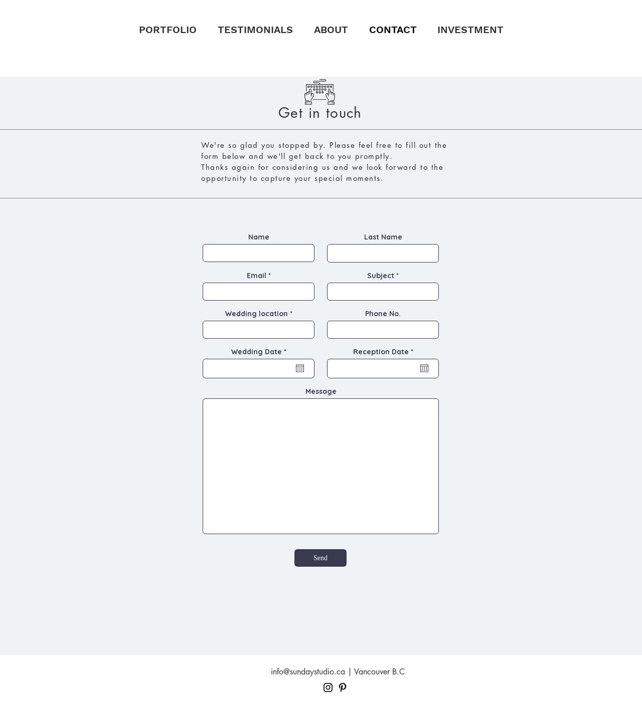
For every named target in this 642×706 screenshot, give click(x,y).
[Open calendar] (300, 368)
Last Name (383, 237)
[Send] (320, 558)
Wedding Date (260, 351)
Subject (380, 275)
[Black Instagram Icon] (328, 687)
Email (256, 275)
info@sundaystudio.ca (308, 671)
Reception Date (385, 351)
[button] (167, 29)
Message (321, 391)
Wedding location (256, 313)
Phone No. (383, 313)
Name (258, 237)
